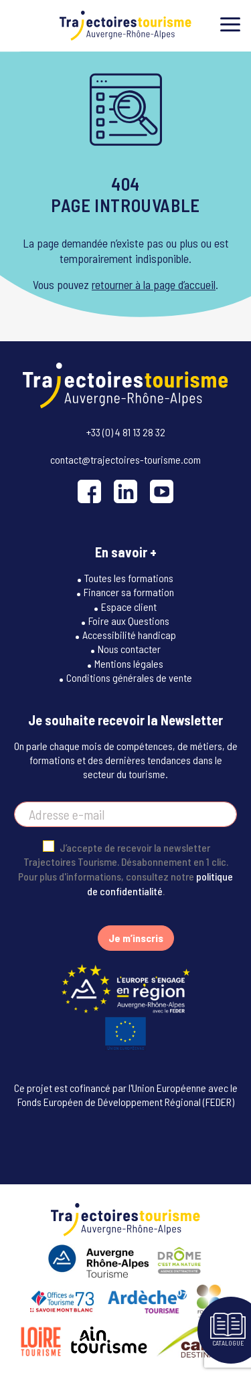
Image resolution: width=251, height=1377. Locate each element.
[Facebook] (89, 491)
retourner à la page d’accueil (154, 284)
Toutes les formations (128, 577)
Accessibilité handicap (129, 634)
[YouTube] (161, 491)
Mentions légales (128, 663)
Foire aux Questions (128, 620)
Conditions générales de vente (129, 677)
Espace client (129, 606)
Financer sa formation (129, 591)
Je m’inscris (135, 937)
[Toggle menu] (230, 24)
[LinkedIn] (125, 491)
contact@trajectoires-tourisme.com (125, 459)
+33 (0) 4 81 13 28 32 (125, 432)
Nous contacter (129, 648)
